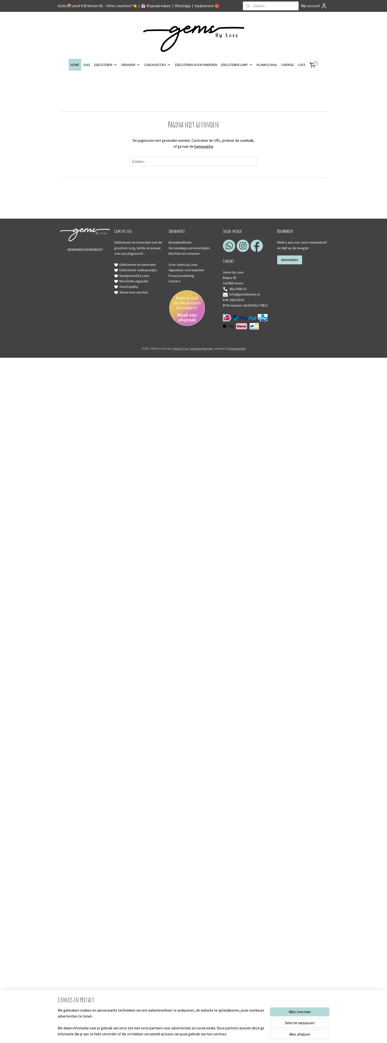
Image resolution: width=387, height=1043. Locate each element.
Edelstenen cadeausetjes (138, 270)
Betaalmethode (180, 242)
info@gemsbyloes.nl (241, 294)
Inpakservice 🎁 (206, 5)
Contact (174, 281)
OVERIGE (287, 65)
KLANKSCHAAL (267, 65)
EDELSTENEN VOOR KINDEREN (196, 65)
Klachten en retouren (184, 253)
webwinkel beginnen (201, 348)
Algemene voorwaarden (186, 270)
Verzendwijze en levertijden (189, 248)
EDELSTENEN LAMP (237, 65)
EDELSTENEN (105, 65)
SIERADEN (130, 65)
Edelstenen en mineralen (137, 264)
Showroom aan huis (133, 292)
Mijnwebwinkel (237, 348)
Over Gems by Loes (183, 264)
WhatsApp (183, 5)
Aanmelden (289, 259)
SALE (86, 65)
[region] (161, 1022)
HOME (75, 65)
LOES (302, 65)
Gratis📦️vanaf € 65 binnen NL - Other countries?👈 (97, 5)
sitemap (178, 348)
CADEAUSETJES (157, 65)
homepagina (203, 146)
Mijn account (314, 6)
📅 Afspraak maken (156, 5)
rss (186, 348)
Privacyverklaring (181, 275)
